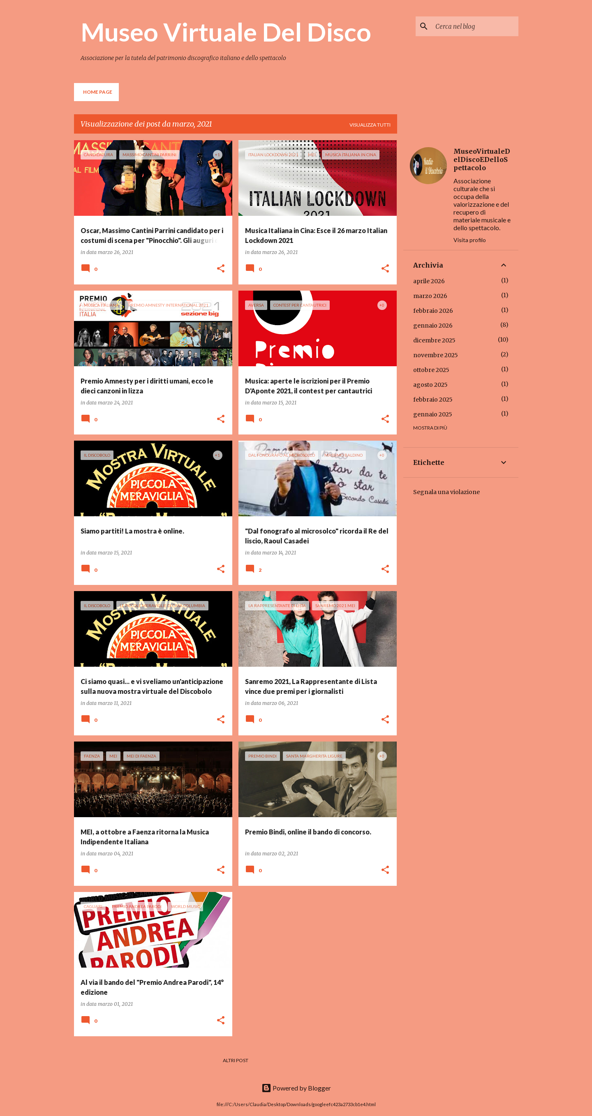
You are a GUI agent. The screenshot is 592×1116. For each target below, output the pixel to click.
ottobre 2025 (431, 370)
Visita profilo (469, 239)
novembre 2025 (435, 355)
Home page (97, 92)
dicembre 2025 (434, 340)
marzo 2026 (430, 296)
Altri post (235, 1060)
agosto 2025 (430, 384)
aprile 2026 (429, 281)
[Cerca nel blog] (475, 26)
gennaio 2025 (432, 414)
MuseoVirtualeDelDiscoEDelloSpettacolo (481, 159)
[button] (221, 269)
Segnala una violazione (446, 492)
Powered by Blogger (296, 1088)
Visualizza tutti (370, 125)
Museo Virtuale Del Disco (226, 31)
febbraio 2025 (433, 399)
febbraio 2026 (433, 310)
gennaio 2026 (433, 325)
